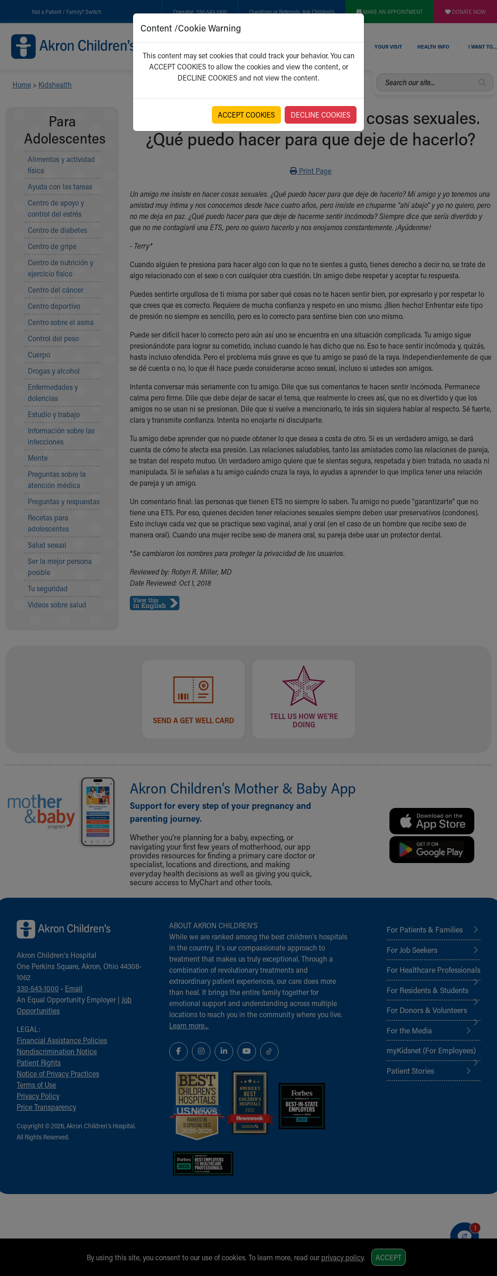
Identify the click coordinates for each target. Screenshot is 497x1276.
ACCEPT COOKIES (246, 114)
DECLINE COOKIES (320, 114)
